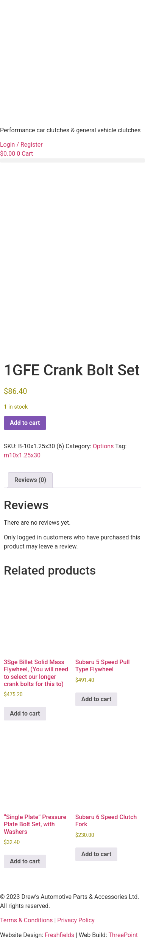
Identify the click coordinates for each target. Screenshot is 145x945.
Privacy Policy (76, 920)
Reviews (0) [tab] (30, 479)
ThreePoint (123, 935)
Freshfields (59, 935)
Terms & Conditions (26, 920)
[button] (72, 160)
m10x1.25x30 (22, 455)
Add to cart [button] (25, 713)
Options (103, 446)
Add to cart (25, 422)
